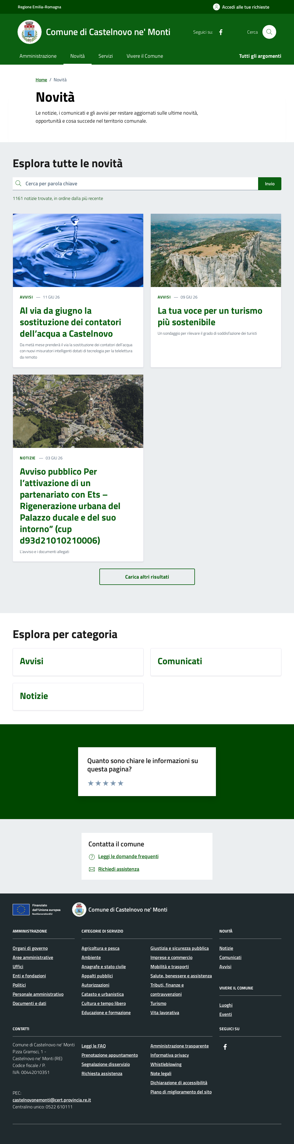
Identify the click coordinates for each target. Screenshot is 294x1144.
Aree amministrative (33, 957)
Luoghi (226, 1005)
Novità (77, 56)
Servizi (105, 56)
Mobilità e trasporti (169, 966)
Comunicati (230, 957)
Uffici (18, 966)
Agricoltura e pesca (100, 948)
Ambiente (91, 957)
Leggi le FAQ (94, 1045)
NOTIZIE (28, 458)
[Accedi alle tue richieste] (241, 7)
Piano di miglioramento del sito (181, 1091)
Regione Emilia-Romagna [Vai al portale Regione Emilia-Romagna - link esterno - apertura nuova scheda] (39, 7)
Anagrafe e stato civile (104, 966)
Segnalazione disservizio (106, 1064)
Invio (269, 183)
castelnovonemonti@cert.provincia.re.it (52, 1099)
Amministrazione (38, 56)
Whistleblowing (165, 1064)
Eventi (225, 1014)
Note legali (160, 1073)
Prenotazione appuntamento (110, 1054)
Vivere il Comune (145, 56)
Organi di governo (30, 948)
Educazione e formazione (106, 1012)
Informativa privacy (169, 1054)
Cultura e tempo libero (104, 1003)
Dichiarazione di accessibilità (178, 1082)
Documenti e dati (29, 1003)
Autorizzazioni (95, 984)
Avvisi (225, 966)
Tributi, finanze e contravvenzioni (167, 989)
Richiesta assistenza (102, 1073)
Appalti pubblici (97, 975)
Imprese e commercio (171, 957)
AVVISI (26, 297)
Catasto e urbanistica (103, 994)
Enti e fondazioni (29, 975)
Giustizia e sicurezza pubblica (179, 948)
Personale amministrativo (38, 994)
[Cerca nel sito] (269, 32)
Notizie (226, 948)
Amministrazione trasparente (179, 1045)
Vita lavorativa (164, 1012)
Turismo (158, 1003)
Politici (19, 984)
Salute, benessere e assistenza (181, 975)
